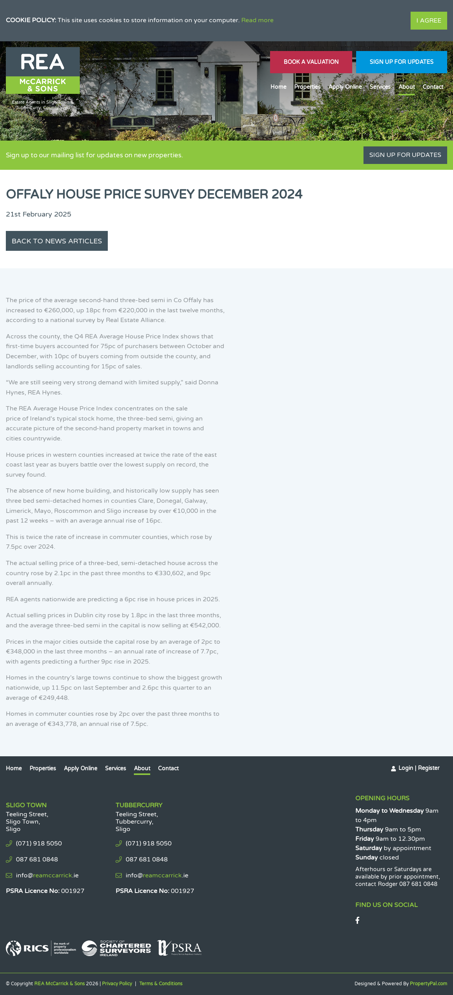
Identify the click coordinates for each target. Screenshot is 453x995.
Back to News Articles (57, 241)
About (407, 87)
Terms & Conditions (161, 983)
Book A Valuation (311, 62)
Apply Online (345, 87)
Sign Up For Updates (402, 62)
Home (278, 87)
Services (380, 87)
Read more (257, 20)
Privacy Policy (117, 983)
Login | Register (419, 768)
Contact (433, 87)
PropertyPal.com (428, 983)
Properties (307, 87)
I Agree (428, 21)
